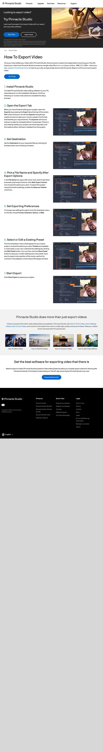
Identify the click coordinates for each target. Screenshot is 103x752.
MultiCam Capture (42, 418)
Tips (5, 50)
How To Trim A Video (77, 324)
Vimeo (26, 68)
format (61, 65)
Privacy (78, 406)
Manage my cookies (82, 424)
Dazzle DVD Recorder (43, 415)
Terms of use (80, 403)
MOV (82, 65)
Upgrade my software (63, 403)
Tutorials (58, 409)
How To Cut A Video (19, 326)
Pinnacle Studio (41, 403)
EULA (77, 412)
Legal (78, 415)
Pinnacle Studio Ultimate (44, 406)
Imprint (78, 427)
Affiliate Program (61, 412)
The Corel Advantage (63, 415)
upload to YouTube (14, 68)
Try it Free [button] (11, 34)
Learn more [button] (28, 34)
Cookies (78, 409)
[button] (30, 4)
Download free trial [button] (51, 377)
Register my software (63, 406)
